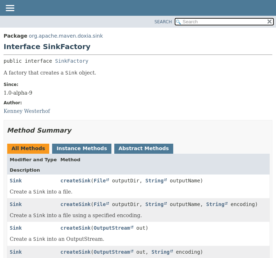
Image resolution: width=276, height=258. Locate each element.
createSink (75, 180)
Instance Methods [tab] (81, 148)
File (100, 180)
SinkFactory (71, 61)
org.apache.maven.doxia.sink (66, 36)
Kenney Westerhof (27, 111)
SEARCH (163, 21)
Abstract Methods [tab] (144, 148)
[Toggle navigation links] (10, 9)
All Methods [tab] (28, 148)
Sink (16, 180)
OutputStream (112, 228)
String (155, 180)
